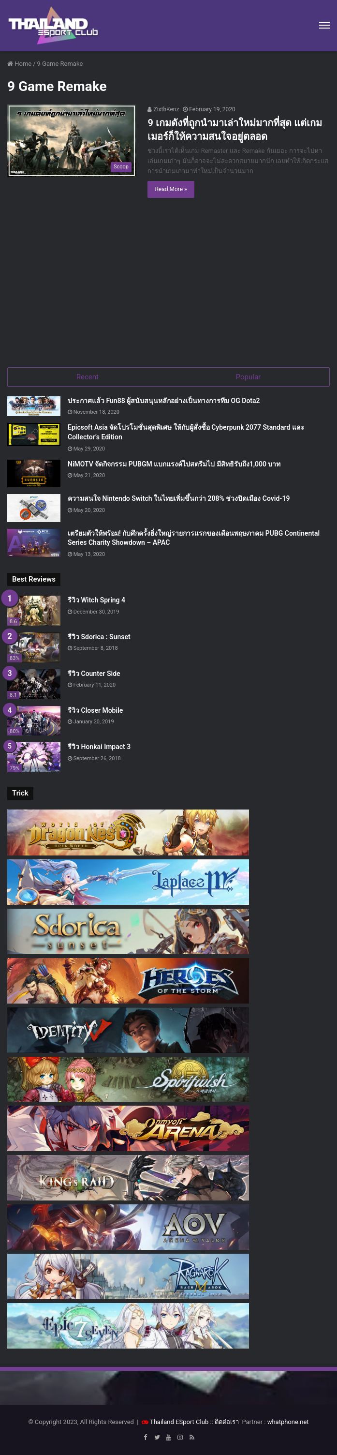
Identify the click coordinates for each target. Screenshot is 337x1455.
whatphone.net (288, 1421)
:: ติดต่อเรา (224, 1421)
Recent (87, 377)
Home (19, 63)
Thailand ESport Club (179, 1421)
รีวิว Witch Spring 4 (96, 600)
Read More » (171, 189)
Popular (248, 377)
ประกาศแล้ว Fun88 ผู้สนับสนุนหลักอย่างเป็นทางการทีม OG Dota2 (164, 401)
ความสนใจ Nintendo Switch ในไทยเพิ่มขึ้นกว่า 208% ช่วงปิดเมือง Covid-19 (179, 498)
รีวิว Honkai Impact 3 (99, 746)
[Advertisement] (168, 285)
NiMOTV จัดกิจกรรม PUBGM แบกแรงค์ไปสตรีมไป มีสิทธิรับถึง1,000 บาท (174, 464)
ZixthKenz (163, 109)
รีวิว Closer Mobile (95, 710)
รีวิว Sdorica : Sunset (99, 637)
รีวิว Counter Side (94, 673)
